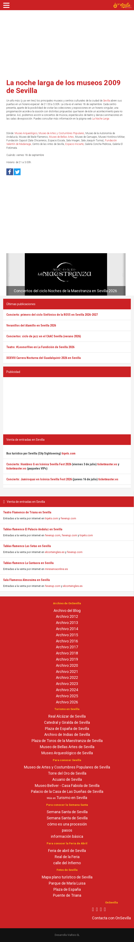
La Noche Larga (100, 118)
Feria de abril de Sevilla (67, 850)
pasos (67, 830)
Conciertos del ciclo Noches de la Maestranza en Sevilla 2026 (65, 291)
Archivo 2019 (67, 659)
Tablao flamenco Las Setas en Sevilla (27, 546)
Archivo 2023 (67, 683)
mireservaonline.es (56, 569)
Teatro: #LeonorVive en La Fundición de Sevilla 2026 (40, 347)
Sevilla (106, 100)
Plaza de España (67, 889)
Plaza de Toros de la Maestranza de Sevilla (67, 740)
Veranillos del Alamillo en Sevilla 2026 (31, 325)
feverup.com (68, 518)
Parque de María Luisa (67, 883)
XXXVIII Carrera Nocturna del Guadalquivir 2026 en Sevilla (43, 358)
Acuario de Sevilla (67, 779)
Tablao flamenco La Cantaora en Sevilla (28, 563)
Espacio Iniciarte (74, 144)
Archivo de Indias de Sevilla (67, 734)
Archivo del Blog (67, 610)
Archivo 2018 (67, 653)
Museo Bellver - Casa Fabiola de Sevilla (67, 785)
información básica (67, 836)
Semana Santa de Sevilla (67, 812)
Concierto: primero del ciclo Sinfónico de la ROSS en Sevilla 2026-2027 (52, 314)
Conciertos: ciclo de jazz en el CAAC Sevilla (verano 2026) (43, 336)
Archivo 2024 (67, 690)
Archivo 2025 (67, 696)
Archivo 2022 (67, 677)
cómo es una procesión (67, 824)
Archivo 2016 (67, 641)
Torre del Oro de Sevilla (67, 773)
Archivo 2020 (67, 665)
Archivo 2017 (67, 647)
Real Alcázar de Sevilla (67, 716)
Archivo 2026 (67, 702)
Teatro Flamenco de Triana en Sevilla (27, 512)
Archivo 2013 (67, 622)
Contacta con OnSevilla (111, 918)
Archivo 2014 (67, 629)
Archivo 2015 (67, 635)
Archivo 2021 (67, 671)
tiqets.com (51, 518)
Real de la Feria (67, 856)
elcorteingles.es (54, 552)
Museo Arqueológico (26, 133)
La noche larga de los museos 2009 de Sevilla (63, 86)
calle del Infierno (67, 863)
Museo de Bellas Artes (61, 136)
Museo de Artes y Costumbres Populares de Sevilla (67, 767)
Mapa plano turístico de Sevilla (67, 877)
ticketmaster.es (107, 464)
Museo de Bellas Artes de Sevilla (67, 747)
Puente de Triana (67, 895)
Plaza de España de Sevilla (67, 728)
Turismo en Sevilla (71, 797)
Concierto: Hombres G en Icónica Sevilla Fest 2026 (38, 464)
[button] (8, 274)
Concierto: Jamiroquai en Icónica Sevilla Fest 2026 (39, 479)
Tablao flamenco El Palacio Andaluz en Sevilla (32, 529)
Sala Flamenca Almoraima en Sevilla (26, 580)
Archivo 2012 (67, 616)
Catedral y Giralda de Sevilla (67, 722)
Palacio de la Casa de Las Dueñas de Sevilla (67, 791)
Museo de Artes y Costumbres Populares (61, 133)
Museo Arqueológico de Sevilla (67, 753)
